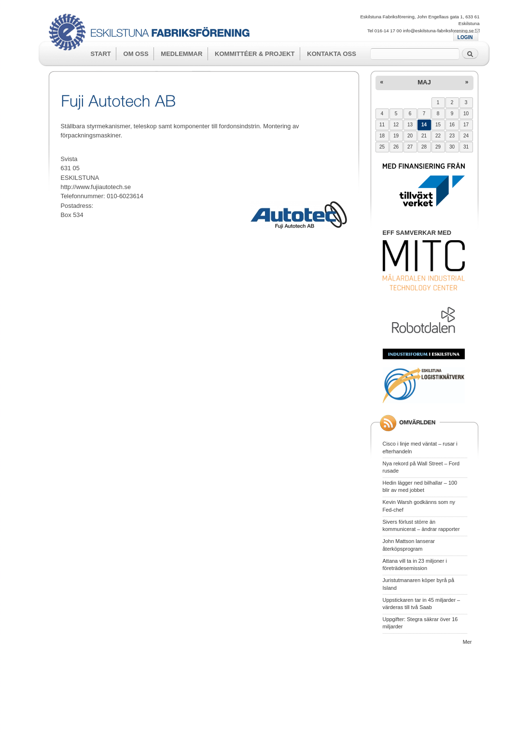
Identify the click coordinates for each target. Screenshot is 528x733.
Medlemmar (181, 53)
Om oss (136, 53)
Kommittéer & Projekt (254, 53)
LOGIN (465, 37)
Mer (467, 642)
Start (100, 53)
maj (424, 82)
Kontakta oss (331, 53)
